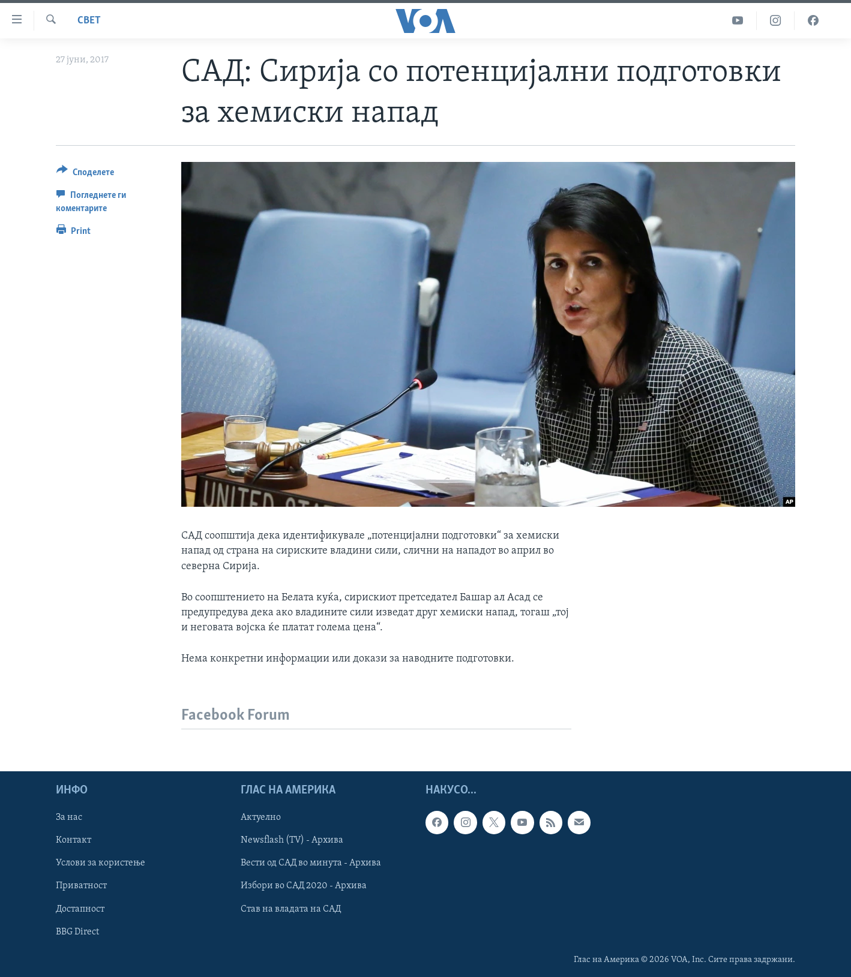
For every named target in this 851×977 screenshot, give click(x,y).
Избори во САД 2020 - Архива (304, 886)
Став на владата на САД (291, 908)
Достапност (80, 908)
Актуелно (261, 817)
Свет (89, 20)
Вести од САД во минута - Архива (311, 863)
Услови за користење (100, 863)
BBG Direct (77, 931)
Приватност (81, 886)
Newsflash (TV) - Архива (292, 840)
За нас (69, 817)
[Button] (85, 174)
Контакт (73, 840)
